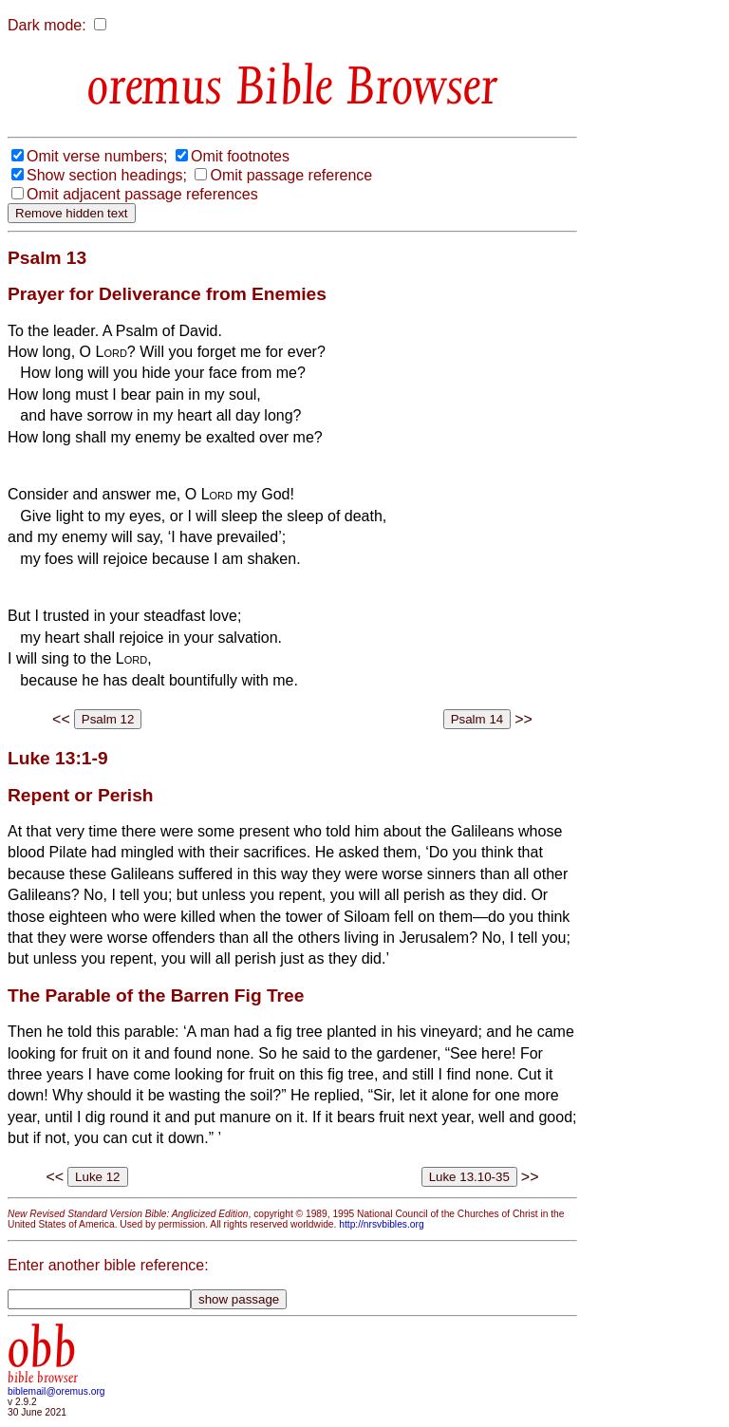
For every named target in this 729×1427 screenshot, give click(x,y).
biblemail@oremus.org (56, 1391)
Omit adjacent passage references (142, 194)
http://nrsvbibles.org (381, 1224)
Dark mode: (47, 25)
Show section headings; (107, 175)
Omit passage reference (291, 175)
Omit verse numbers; (97, 156)
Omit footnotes (240, 156)
